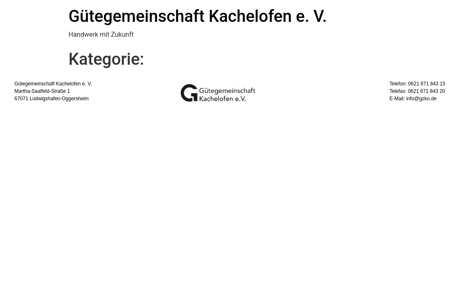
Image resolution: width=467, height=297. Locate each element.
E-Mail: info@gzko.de (412, 98)
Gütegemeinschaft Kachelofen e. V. (197, 16)
